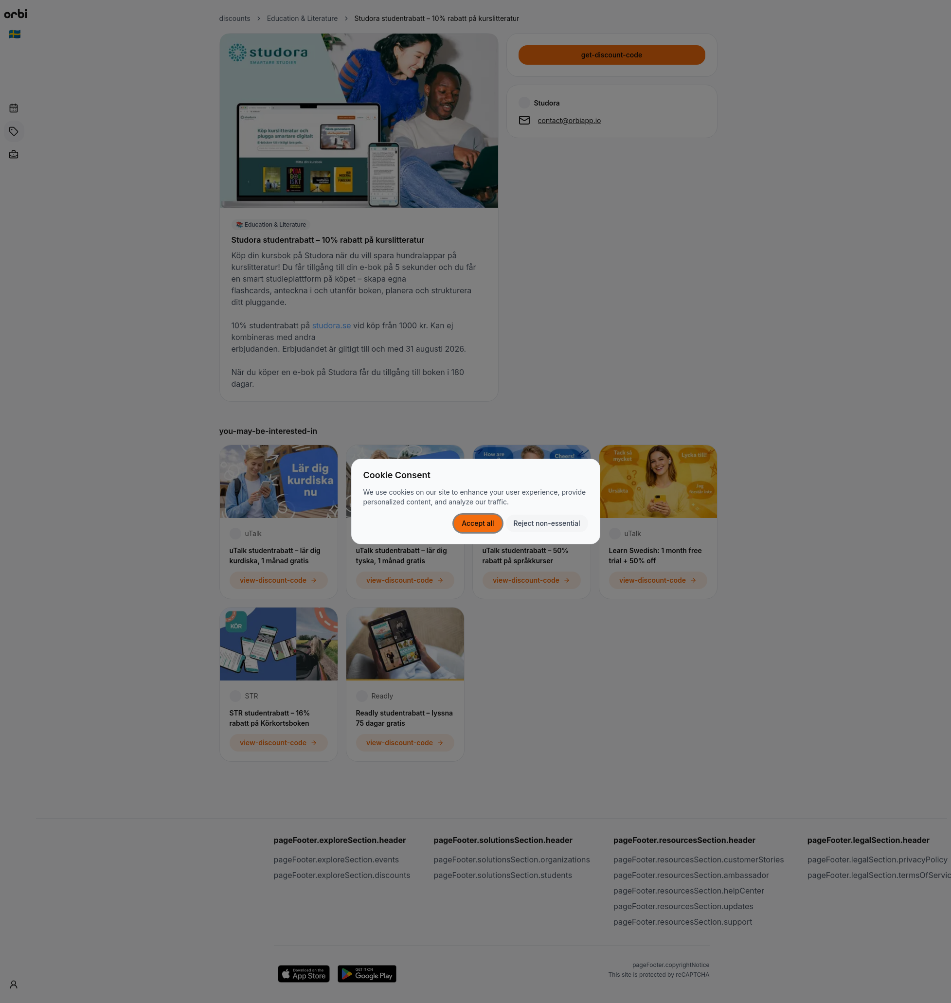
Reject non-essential (547, 523)
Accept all (478, 523)
